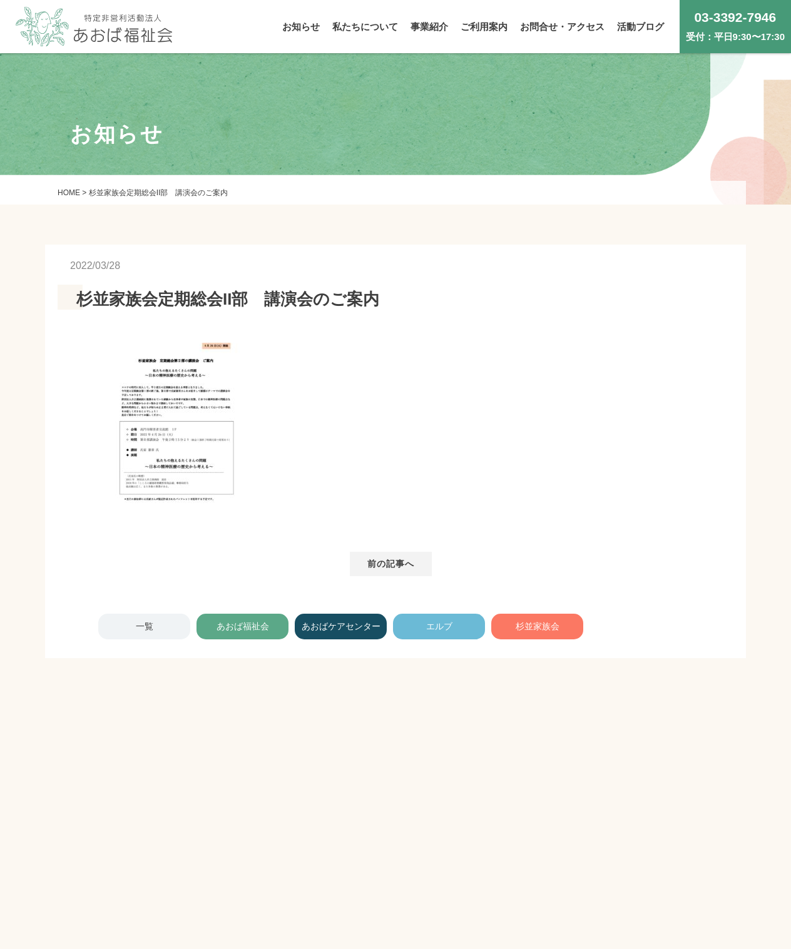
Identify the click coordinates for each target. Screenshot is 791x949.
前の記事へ (391, 564)
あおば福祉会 (243, 626)
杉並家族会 (537, 626)
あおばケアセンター (341, 626)
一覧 (144, 626)
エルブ (439, 626)
